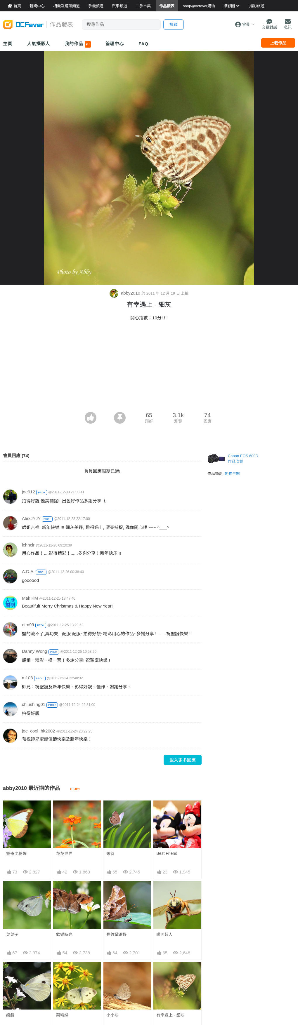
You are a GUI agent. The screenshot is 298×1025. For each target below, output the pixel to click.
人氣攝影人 (38, 43)
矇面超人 (164, 934)
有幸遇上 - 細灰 (170, 972)
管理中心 (114, 43)
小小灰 (112, 972)
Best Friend (166, 853)
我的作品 (78, 44)
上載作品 (278, 43)
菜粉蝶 (62, 1015)
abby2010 (125, 292)
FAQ (143, 43)
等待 (110, 853)
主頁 (7, 43)
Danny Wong (34, 651)
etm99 (28, 624)
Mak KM (30, 598)
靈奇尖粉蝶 (16, 853)
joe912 (28, 491)
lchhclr (28, 544)
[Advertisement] (149, 368)
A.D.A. (28, 571)
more (75, 788)
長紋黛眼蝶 (116, 934)
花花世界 (64, 853)
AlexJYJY (31, 518)
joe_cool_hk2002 (38, 730)
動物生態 (232, 473)
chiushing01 (33, 704)
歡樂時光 (64, 934)
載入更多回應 (182, 760)
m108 (27, 677)
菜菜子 (12, 934)
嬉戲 (10, 1015)
